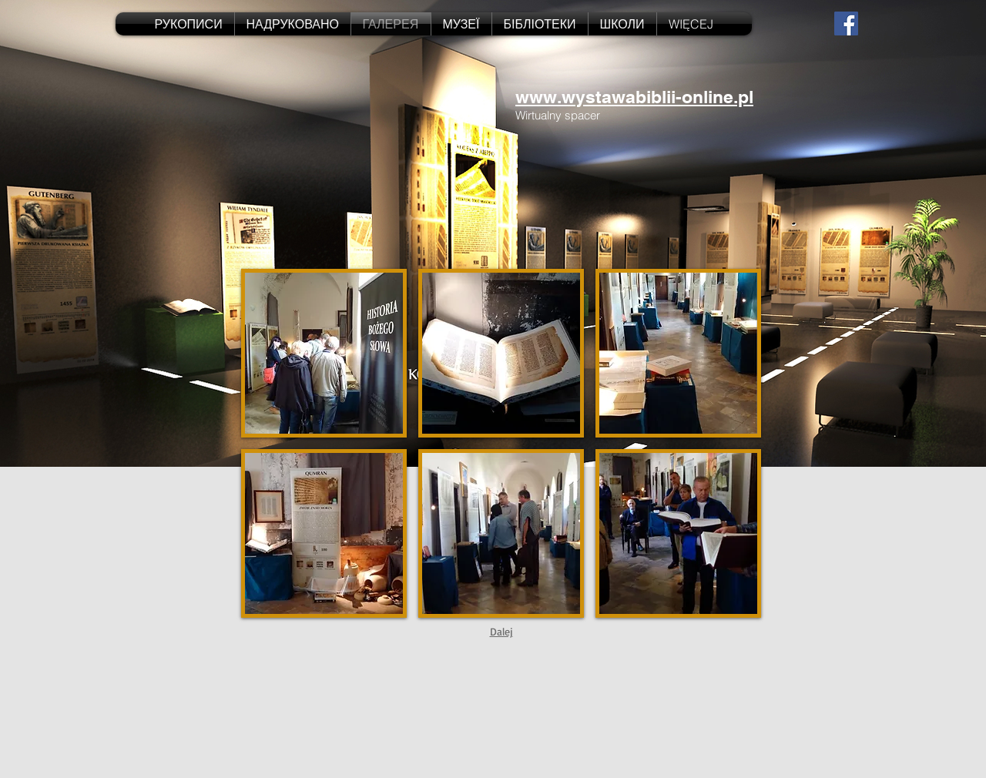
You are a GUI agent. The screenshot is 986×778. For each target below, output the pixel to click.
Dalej (501, 631)
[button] (324, 353)
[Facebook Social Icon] (846, 23)
